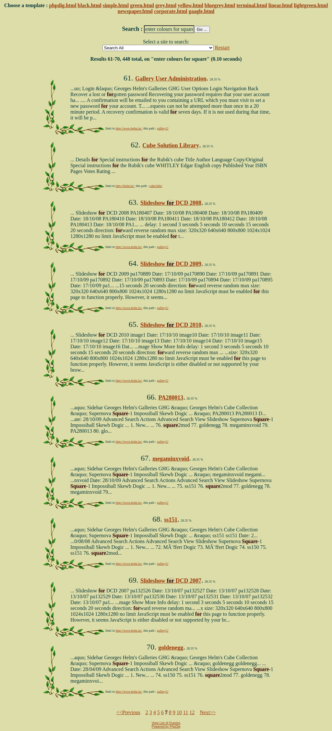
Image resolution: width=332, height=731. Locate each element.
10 (179, 712)
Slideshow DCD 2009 (170, 264)
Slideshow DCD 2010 (170, 325)
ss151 (170, 519)
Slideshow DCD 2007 (170, 580)
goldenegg (170, 647)
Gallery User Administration (171, 78)
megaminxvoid (170, 458)
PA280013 (170, 397)
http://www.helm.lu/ (129, 128)
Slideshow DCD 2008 (170, 203)
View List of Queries (166, 723)
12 (192, 712)
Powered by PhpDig (166, 726)
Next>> (208, 712)
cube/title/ (155, 186)
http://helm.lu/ (125, 186)
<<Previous (128, 712)
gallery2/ (163, 128)
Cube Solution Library (170, 145)
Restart (222, 47)
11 (185, 712)
